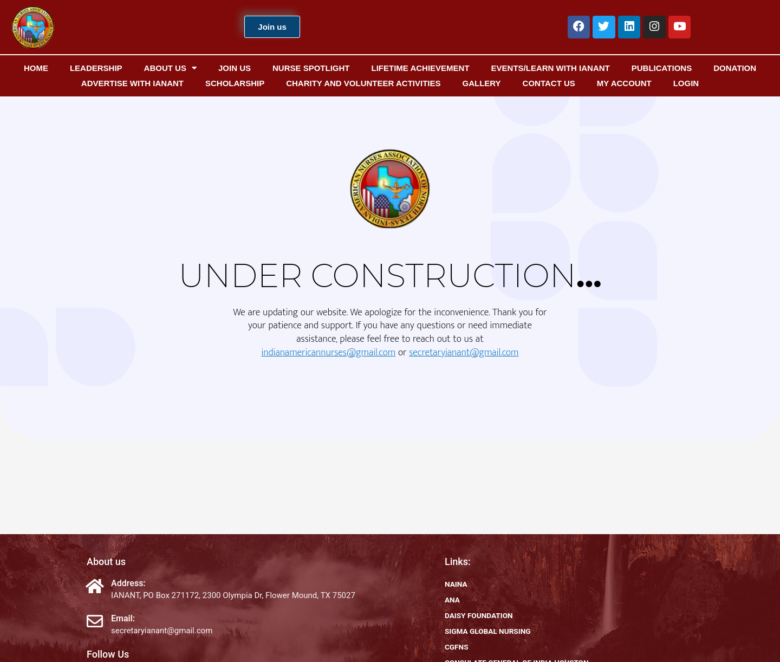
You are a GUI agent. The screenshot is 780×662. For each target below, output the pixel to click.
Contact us (549, 83)
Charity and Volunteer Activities (363, 83)
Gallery (481, 83)
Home (36, 68)
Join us (234, 68)
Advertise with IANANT (132, 83)
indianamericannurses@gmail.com (328, 353)
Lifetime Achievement (420, 68)
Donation (734, 68)
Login (686, 83)
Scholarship (234, 83)
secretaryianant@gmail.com (463, 353)
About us (170, 68)
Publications (662, 68)
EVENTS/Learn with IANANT (550, 68)
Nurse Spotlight (311, 68)
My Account (624, 83)
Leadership (96, 68)
